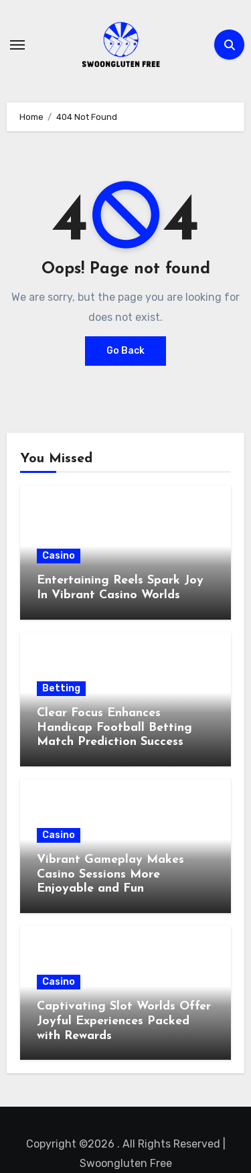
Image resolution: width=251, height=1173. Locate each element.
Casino (58, 555)
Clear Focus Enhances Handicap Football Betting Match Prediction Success (114, 727)
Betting (61, 688)
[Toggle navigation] (17, 45)
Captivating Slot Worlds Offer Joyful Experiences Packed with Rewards (124, 1021)
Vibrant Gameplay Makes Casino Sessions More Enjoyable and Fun (110, 874)
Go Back (125, 350)
